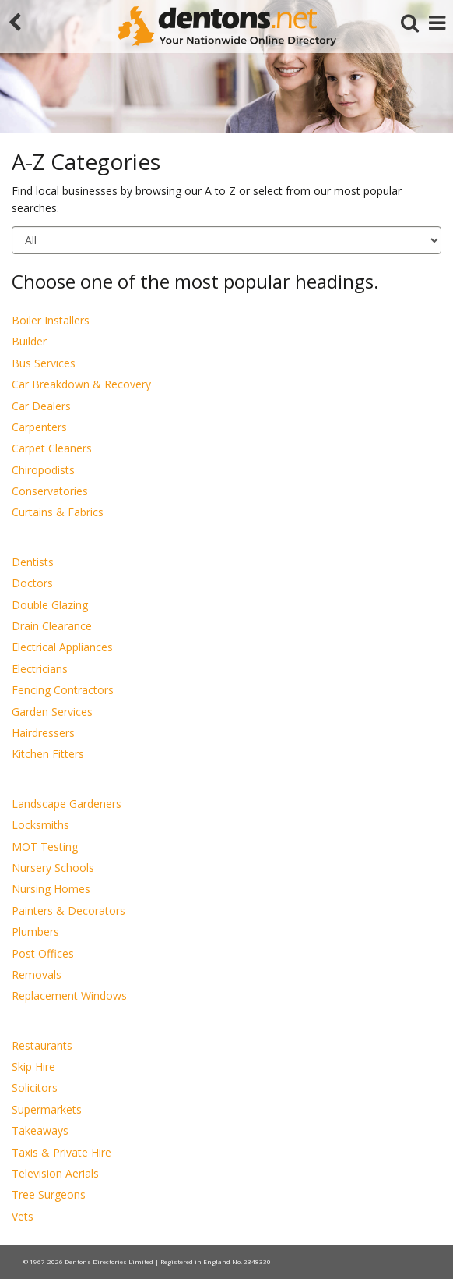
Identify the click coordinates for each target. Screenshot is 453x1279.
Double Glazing (50, 604)
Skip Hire (33, 1066)
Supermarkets (47, 1109)
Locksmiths (40, 824)
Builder (29, 341)
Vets (22, 1216)
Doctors (32, 583)
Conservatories (50, 491)
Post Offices (43, 953)
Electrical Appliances (62, 647)
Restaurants (42, 1045)
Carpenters (39, 427)
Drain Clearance (52, 625)
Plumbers (35, 931)
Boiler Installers (51, 320)
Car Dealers (41, 406)
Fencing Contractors (63, 689)
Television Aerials (55, 1173)
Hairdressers (43, 732)
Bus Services (44, 363)
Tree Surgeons (49, 1194)
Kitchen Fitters (48, 753)
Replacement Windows (69, 995)
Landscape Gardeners (66, 803)
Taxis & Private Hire (61, 1152)
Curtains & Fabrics (58, 512)
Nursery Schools (53, 867)
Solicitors (35, 1087)
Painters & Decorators (68, 910)
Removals (36, 974)
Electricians (40, 668)
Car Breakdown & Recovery (81, 384)
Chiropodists (43, 469)
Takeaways (40, 1130)
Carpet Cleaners (52, 448)
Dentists (33, 561)
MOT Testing (45, 846)
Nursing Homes (51, 888)
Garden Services (52, 711)
